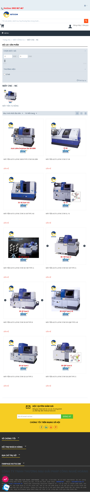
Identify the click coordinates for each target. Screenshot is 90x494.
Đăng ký (85, 25)
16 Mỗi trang (31, 113)
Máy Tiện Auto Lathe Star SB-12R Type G (61, 268)
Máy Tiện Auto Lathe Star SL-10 (58, 213)
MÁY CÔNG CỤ (19, 40)
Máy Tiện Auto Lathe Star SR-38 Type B (18, 322)
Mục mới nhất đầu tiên (13, 113)
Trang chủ (6, 40)
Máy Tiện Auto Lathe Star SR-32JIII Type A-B (62, 322)
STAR (7, 74)
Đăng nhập (77, 25)
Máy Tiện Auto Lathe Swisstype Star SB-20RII (21, 159)
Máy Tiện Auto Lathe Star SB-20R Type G (61, 376)
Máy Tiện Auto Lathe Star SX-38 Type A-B (19, 213)
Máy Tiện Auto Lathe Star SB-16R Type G (19, 268)
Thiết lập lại (82, 80)
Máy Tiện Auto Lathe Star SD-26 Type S (18, 376)
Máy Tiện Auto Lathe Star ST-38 (58, 159)
